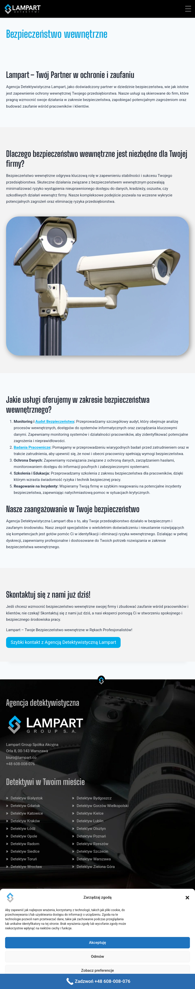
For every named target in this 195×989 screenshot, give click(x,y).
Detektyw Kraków (25, 821)
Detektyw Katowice (27, 813)
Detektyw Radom (25, 844)
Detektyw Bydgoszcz (94, 798)
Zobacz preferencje (97, 970)
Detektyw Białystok (27, 798)
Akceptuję (97, 942)
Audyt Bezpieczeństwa (54, 421)
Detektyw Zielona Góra (96, 866)
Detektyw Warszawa (94, 859)
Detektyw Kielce (90, 813)
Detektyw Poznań (91, 836)
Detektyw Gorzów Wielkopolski (102, 805)
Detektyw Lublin (90, 821)
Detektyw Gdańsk (25, 805)
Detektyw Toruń (24, 859)
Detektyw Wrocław (26, 866)
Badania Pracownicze (32, 447)
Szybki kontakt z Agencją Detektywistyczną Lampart (63, 642)
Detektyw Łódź (23, 828)
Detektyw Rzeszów (92, 844)
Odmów (97, 956)
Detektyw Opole (24, 836)
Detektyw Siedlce (25, 851)
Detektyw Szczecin (92, 851)
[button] (187, 897)
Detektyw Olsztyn (91, 828)
